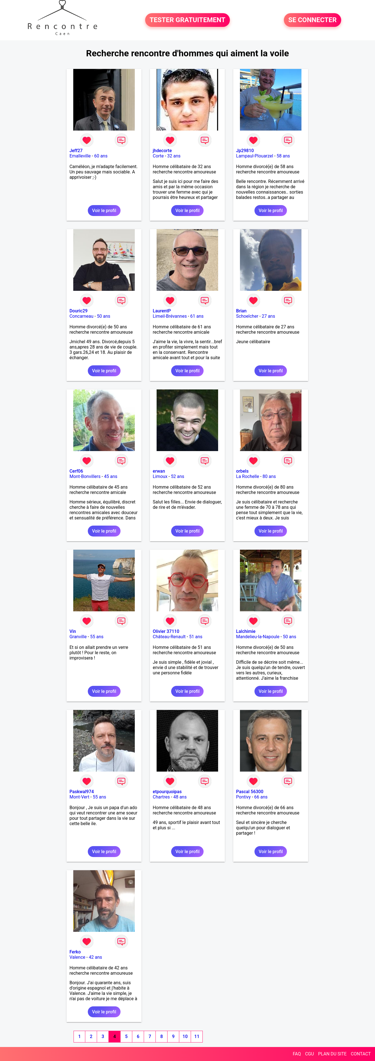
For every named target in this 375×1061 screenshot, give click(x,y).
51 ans (195, 636)
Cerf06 (76, 471)
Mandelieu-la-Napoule (257, 636)
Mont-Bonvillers (84, 476)
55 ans (96, 636)
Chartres (161, 797)
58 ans (283, 156)
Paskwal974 (81, 791)
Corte (158, 156)
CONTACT (361, 1054)
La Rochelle (247, 476)
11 (196, 1036)
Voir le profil (104, 210)
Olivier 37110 (166, 631)
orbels (242, 471)
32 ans (174, 156)
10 (185, 1036)
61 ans (197, 316)
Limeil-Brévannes (170, 316)
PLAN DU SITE (332, 1054)
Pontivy (243, 797)
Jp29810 (245, 150)
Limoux (160, 476)
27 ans (268, 316)
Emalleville (80, 156)
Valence (77, 957)
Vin (72, 631)
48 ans (180, 797)
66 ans (261, 797)
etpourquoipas (167, 791)
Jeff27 (75, 150)
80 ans (269, 476)
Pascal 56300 (249, 791)
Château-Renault (169, 636)
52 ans (177, 476)
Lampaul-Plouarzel (254, 156)
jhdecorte (162, 150)
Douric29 (78, 311)
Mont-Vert (79, 797)
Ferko (75, 952)
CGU (309, 1054)
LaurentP (162, 311)
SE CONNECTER (312, 20)
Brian (241, 311)
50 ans (103, 316)
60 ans (101, 156)
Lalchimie (245, 631)
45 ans (110, 476)
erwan (159, 471)
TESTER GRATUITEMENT (187, 20)
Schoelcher (247, 316)
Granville (77, 636)
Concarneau (81, 316)
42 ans (95, 957)
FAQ (297, 1054)
